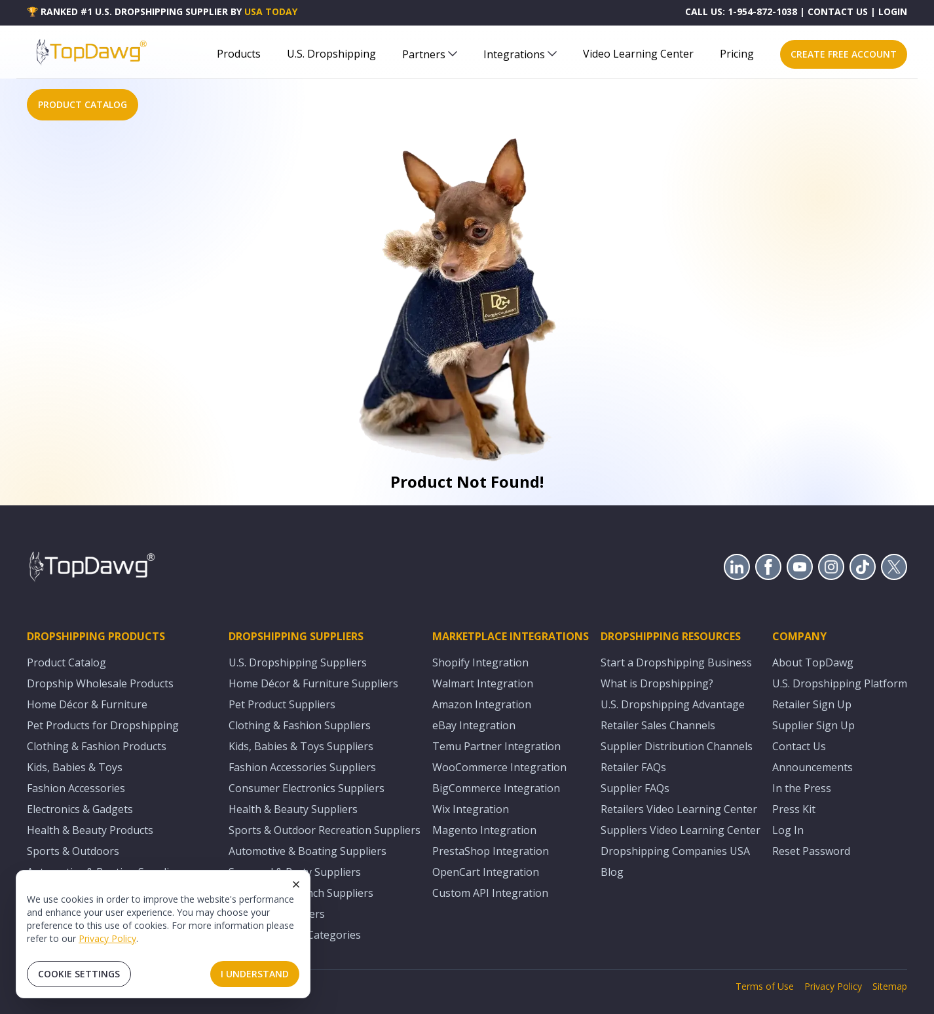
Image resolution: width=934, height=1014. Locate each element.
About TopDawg (812, 662)
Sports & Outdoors (73, 851)
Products (239, 53)
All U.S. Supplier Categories (295, 935)
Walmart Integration (482, 683)
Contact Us (799, 746)
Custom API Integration (490, 893)
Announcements (812, 767)
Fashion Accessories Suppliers (302, 767)
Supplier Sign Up (813, 725)
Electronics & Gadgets (80, 809)
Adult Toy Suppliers (277, 914)
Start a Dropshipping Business (676, 662)
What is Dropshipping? (657, 683)
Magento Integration (484, 830)
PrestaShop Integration (490, 851)
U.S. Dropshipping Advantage (673, 704)
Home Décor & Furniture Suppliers (313, 683)
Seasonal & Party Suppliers (295, 872)
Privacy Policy (107, 938)
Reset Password (811, 851)
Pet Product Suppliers (282, 704)
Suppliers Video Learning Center (680, 830)
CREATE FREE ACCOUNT (844, 54)
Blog (612, 872)
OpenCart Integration (485, 872)
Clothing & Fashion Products (96, 746)
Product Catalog (66, 662)
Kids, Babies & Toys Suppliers (301, 746)
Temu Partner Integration (496, 746)
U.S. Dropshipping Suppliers (298, 662)
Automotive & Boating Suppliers (307, 851)
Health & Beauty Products (90, 830)
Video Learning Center (638, 53)
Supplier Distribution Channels (677, 746)
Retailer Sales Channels (658, 725)
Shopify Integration (480, 662)
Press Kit (793, 809)
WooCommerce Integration (499, 767)
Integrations (520, 54)
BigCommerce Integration (496, 788)
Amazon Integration (481, 704)
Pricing (737, 53)
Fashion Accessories (76, 788)
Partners (429, 54)
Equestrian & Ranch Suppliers (301, 893)
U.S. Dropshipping (331, 53)
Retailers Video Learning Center (679, 809)
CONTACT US (838, 11)
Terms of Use (765, 986)
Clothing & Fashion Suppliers (300, 725)
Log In (788, 830)
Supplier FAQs (635, 788)
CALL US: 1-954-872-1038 (741, 11)
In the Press (801, 788)
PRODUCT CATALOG (82, 104)
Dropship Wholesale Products (100, 683)
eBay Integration (473, 725)
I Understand (255, 974)
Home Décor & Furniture (87, 704)
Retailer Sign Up (811, 704)
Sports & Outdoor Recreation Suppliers (324, 830)
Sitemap (889, 986)
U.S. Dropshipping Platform (839, 683)
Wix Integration (470, 809)
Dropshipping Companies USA (675, 851)
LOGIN (892, 11)
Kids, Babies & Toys (74, 767)
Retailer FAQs (633, 767)
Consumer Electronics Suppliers (306, 788)
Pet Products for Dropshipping (103, 725)
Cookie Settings (79, 974)
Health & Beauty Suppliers (293, 809)
